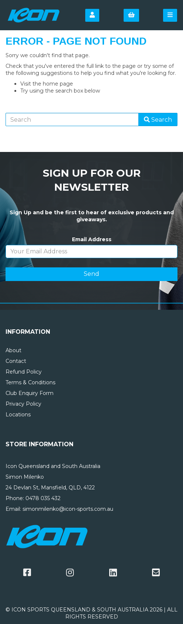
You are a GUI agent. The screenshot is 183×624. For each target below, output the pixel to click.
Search (158, 119)
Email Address (91, 239)
